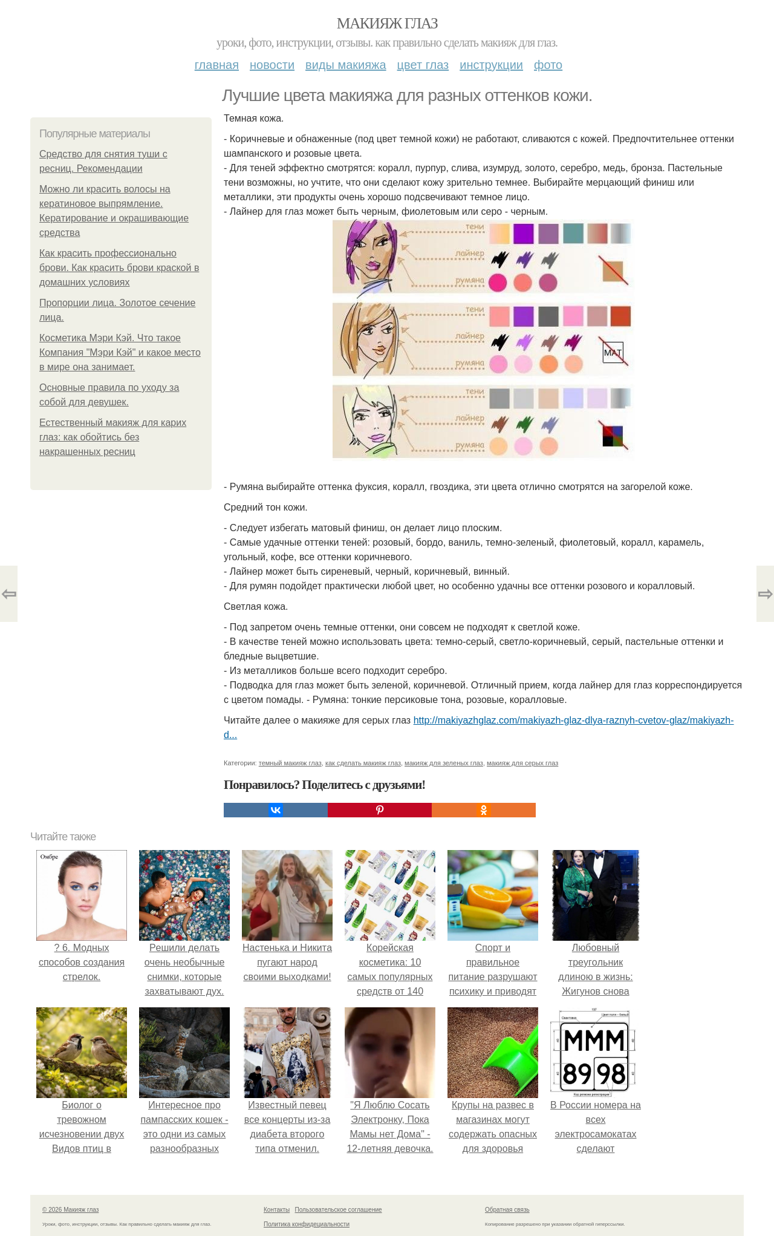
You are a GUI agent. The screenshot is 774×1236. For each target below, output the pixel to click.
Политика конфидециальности (307, 1224)
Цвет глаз (423, 64)
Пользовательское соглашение (338, 1209)
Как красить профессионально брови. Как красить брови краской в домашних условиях (119, 267)
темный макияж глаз (290, 763)
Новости (272, 64)
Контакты (277, 1209)
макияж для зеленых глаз (444, 763)
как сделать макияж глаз (363, 763)
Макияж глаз (387, 23)
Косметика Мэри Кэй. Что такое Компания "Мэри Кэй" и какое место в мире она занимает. (120, 352)
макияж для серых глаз (522, 763)
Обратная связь (507, 1209)
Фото (548, 64)
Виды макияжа (345, 64)
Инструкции (491, 64)
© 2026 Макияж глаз (70, 1209)
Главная (217, 64)
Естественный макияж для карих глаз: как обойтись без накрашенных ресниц (112, 437)
